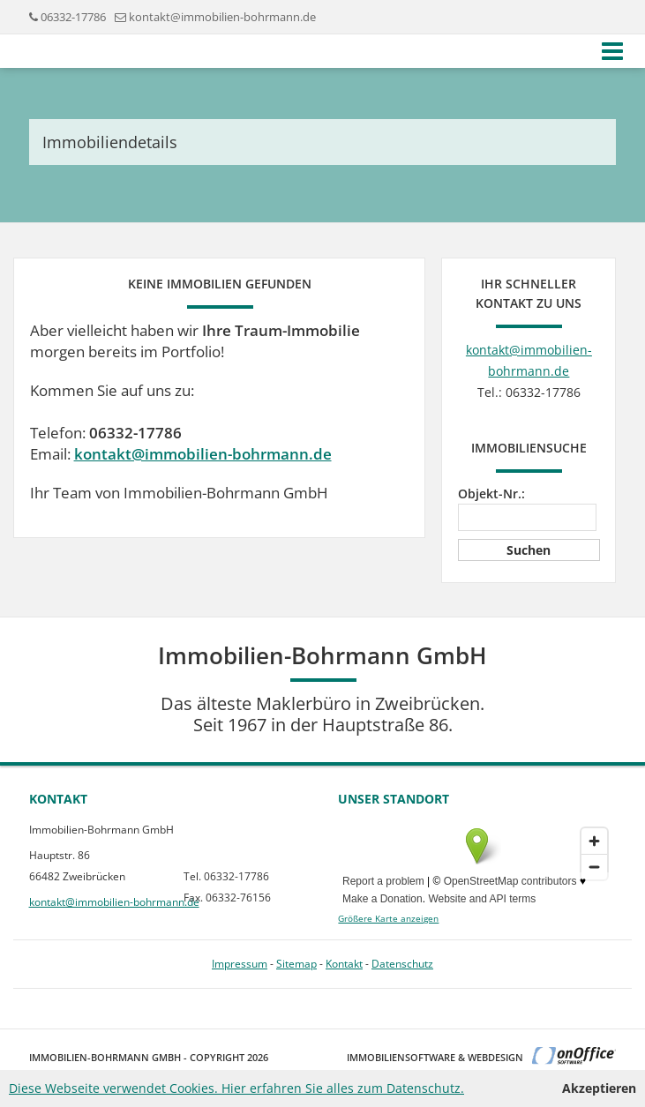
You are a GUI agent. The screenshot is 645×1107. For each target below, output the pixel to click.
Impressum (239, 963)
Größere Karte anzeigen (388, 918)
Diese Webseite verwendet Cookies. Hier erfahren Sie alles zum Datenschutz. (236, 1088)
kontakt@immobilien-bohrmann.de (222, 17)
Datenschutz (402, 963)
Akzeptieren (599, 1088)
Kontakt (344, 963)
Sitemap (296, 963)
